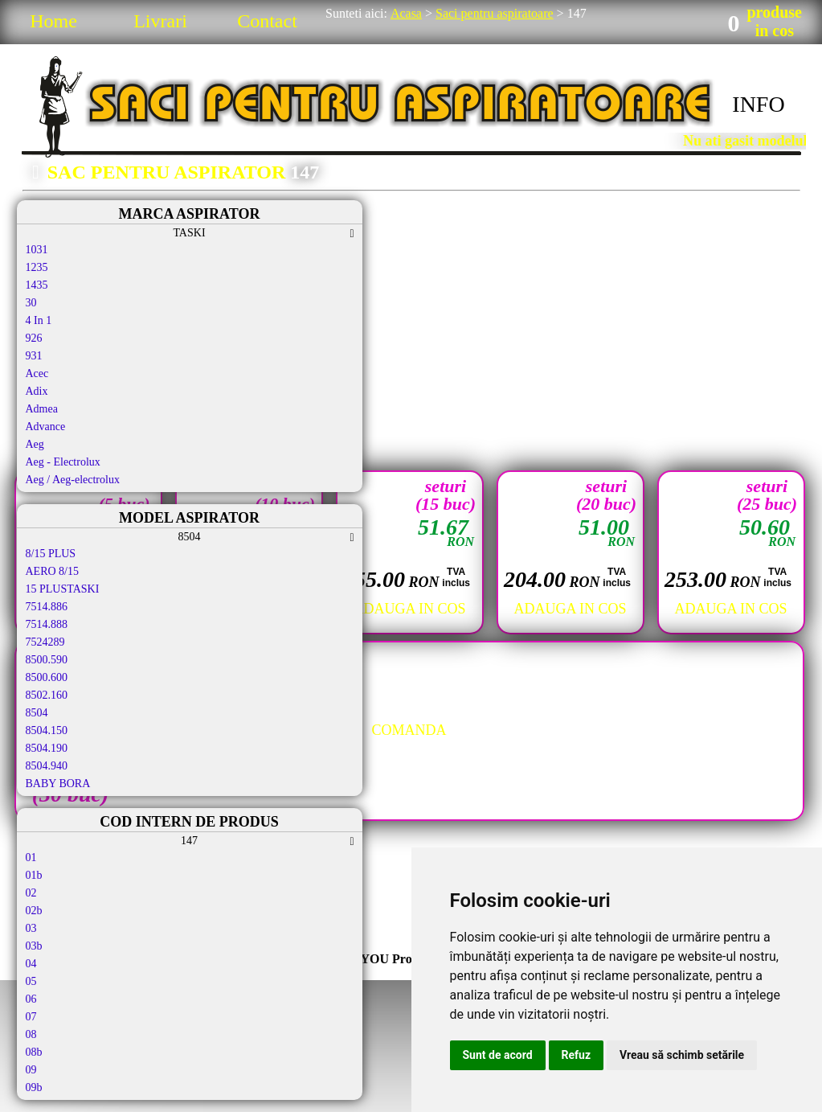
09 (31, 1070)
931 (34, 356)
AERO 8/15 (53, 571)
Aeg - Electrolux (63, 462)
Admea (42, 409)
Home (53, 20)
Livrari (160, 20)
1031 (37, 250)
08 (31, 1034)
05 (31, 981)
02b (34, 911)
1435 (37, 285)
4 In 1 (39, 320)
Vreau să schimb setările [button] (682, 1054)
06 (31, 999)
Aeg (35, 444)
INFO (758, 104)
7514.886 (47, 607)
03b (34, 946)
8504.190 (47, 748)
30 (31, 303)
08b (34, 1052)
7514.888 (47, 624)
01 (31, 857)
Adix (37, 391)
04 (31, 964)
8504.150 (47, 730)
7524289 (45, 642)
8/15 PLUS (51, 554)
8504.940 (47, 766)
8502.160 (47, 695)
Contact (267, 20)
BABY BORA (58, 784)
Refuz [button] (576, 1054)
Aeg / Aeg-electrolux (73, 480)
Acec (37, 373)
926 (34, 338)
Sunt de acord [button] (498, 1054)
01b (34, 875)
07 (31, 1017)
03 (31, 928)
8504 (37, 713)
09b (34, 1087)
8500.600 (47, 677)
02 (31, 893)
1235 (37, 267)
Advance (46, 427)
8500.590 (47, 660)
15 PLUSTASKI (63, 589)
